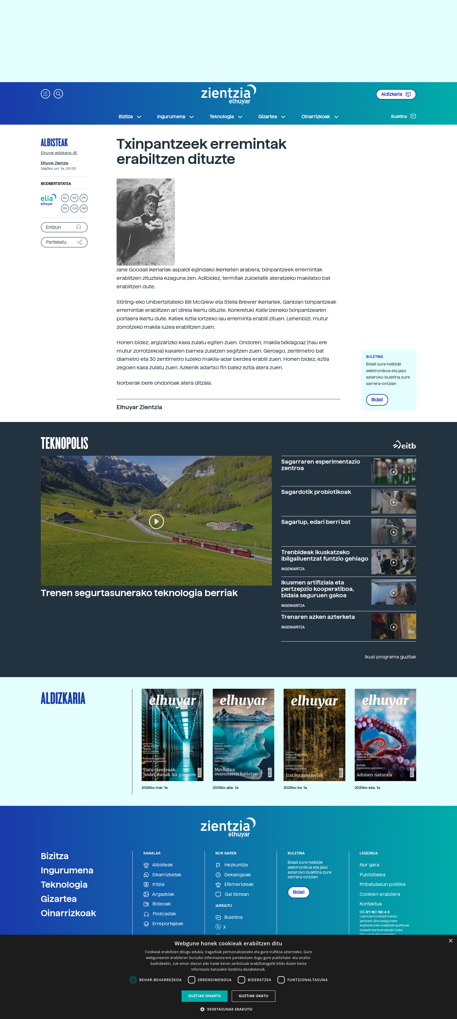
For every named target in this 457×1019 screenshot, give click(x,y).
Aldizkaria (396, 94)
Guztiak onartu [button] (204, 995)
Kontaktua (371, 904)
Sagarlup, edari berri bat (316, 521)
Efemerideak (234, 885)
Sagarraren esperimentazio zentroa (320, 464)
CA (74, 208)
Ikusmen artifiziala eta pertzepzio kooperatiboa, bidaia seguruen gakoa (317, 589)
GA (84, 208)
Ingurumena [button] (175, 117)
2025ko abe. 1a (225, 787)
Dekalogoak (233, 875)
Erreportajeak (163, 924)
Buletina (403, 116)
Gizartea (59, 898)
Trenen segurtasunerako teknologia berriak (139, 592)
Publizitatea (372, 874)
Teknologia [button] (226, 117)
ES (74, 198)
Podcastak (159, 914)
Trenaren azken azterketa (318, 616)
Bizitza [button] (130, 117)
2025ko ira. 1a (295, 787)
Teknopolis (64, 442)
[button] (45, 93)
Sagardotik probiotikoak (316, 491)
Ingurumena (67, 870)
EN (65, 208)
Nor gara (369, 865)
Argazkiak (158, 894)
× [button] (450, 941)
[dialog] (228, 977)
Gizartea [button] (272, 117)
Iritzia (153, 885)
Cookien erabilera (380, 894)
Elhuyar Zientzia (54, 163)
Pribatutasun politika (382, 884)
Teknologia (64, 884)
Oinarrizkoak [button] (320, 117)
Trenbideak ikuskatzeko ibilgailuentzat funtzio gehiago (324, 555)
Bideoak (157, 904)
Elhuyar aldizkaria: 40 (59, 153)
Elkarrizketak (162, 875)
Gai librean (232, 894)
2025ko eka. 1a (367, 787)
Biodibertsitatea (56, 184)
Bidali (377, 399)
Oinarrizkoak (68, 913)
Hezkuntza (231, 865)
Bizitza (55, 856)
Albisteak (54, 142)
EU (65, 198)
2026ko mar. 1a (155, 787)
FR (84, 198)
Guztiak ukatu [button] (253, 995)
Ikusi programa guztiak (390, 657)
